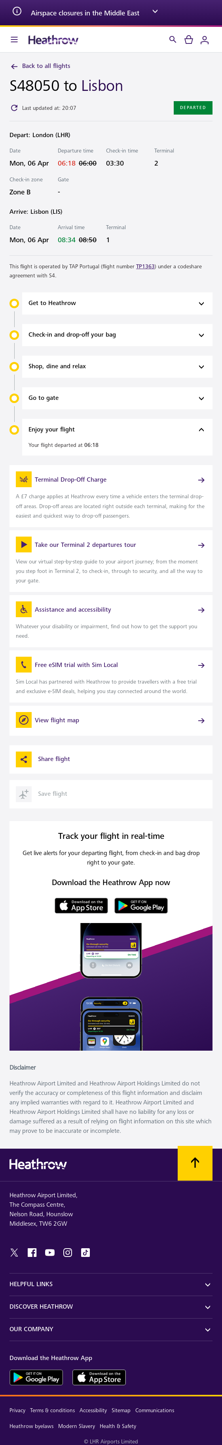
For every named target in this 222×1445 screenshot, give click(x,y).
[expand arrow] (155, 12)
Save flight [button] (41, 794)
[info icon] (17, 12)
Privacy (17, 1410)
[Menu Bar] (14, 39)
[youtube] (50, 1252)
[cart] (189, 39)
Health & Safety (118, 1426)
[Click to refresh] (14, 108)
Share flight (43, 759)
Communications (154, 1410)
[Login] (205, 39)
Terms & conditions (52, 1410)
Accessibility (93, 1410)
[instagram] (67, 1252)
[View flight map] (111, 721)
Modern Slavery (76, 1426)
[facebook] (32, 1252)
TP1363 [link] (145, 266)
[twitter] (14, 1252)
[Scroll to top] (195, 1163)
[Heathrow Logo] (53, 39)
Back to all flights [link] (39, 66)
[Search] (173, 39)
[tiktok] (85, 1252)
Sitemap (121, 1410)
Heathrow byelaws (31, 1426)
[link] (111, 496)
